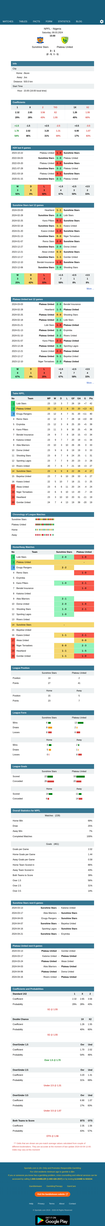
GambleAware (35, 1186)
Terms (52, 1204)
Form (49, 21)
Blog (79, 21)
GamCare (71, 1186)
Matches (8, 21)
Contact (72, 1204)
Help (31, 1204)
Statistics (64, 21)
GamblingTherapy (54, 1186)
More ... (90, 289)
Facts (36, 21)
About (61, 1204)
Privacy (41, 1204)
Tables (23, 21)
